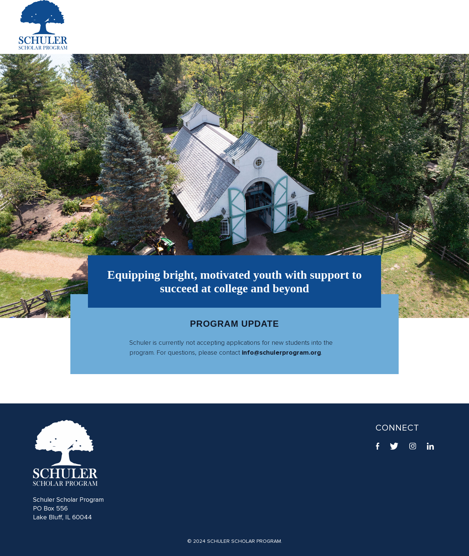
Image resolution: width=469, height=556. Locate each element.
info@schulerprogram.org (281, 352)
